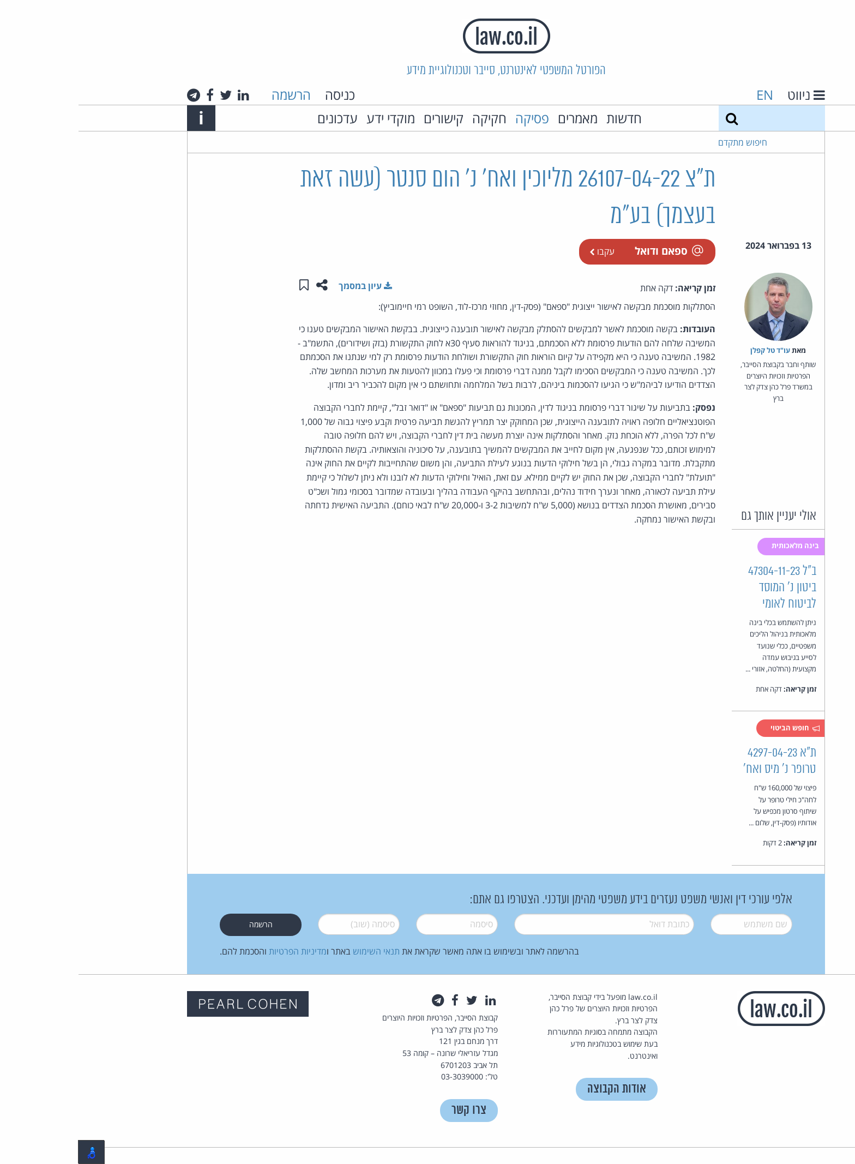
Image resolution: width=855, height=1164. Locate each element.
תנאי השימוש (297, 951)
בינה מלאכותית (717, 545)
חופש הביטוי (717, 728)
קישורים (365, 118)
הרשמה (212, 95)
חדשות (545, 118)
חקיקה (411, 118)
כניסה (261, 95)
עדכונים (259, 118)
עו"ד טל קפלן (692, 350)
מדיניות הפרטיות (219, 951)
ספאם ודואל (590, 250)
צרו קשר (390, 1110)
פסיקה (454, 118)
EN (686, 95)
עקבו (523, 251)
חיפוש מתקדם (664, 142)
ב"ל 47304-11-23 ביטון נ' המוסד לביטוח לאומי (704, 587)
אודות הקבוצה (538, 1089)
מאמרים (499, 118)
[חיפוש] (653, 118)
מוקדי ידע (312, 118)
